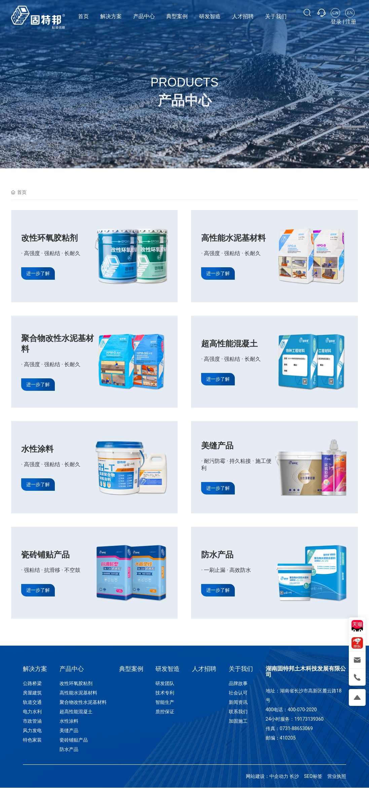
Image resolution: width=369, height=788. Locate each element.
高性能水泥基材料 (233, 238)
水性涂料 (37, 449)
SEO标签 (313, 776)
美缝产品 (217, 445)
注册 (350, 22)
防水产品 (217, 554)
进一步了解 (38, 273)
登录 (337, 22)
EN (350, 12)
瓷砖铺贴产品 (45, 554)
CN (335, 12)
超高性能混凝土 (229, 343)
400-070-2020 (302, 709)
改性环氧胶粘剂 (49, 238)
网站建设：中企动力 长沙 (272, 776)
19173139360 (309, 719)
